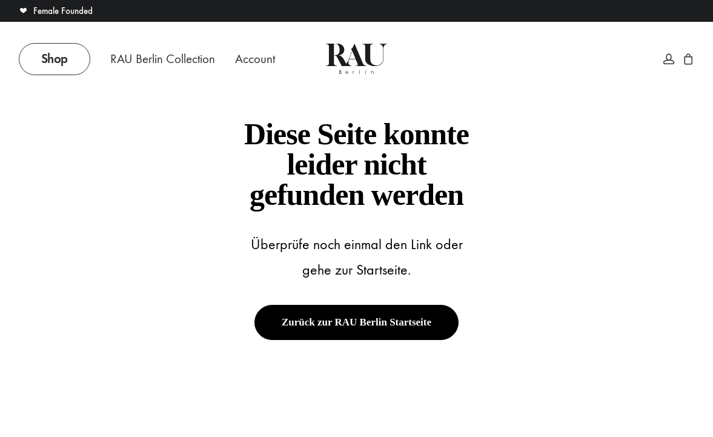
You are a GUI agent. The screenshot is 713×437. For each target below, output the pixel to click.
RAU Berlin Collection (162, 59)
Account (255, 59)
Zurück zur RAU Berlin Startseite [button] (356, 322)
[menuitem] (59, 59)
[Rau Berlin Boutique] (356, 59)
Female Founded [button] (56, 10)
